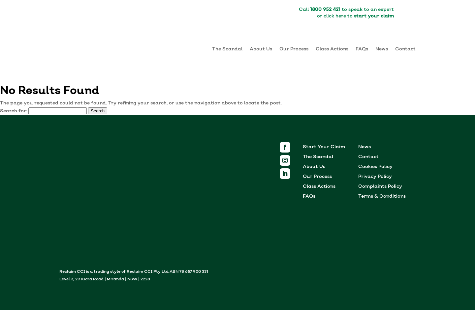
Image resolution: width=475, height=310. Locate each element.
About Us (261, 49)
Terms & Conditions (382, 197)
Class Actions (332, 49)
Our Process (293, 49)
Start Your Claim (324, 147)
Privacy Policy (375, 177)
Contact (405, 49)
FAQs (362, 49)
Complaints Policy (380, 187)
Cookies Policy (375, 167)
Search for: (13, 111)
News (381, 49)
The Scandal (227, 49)
